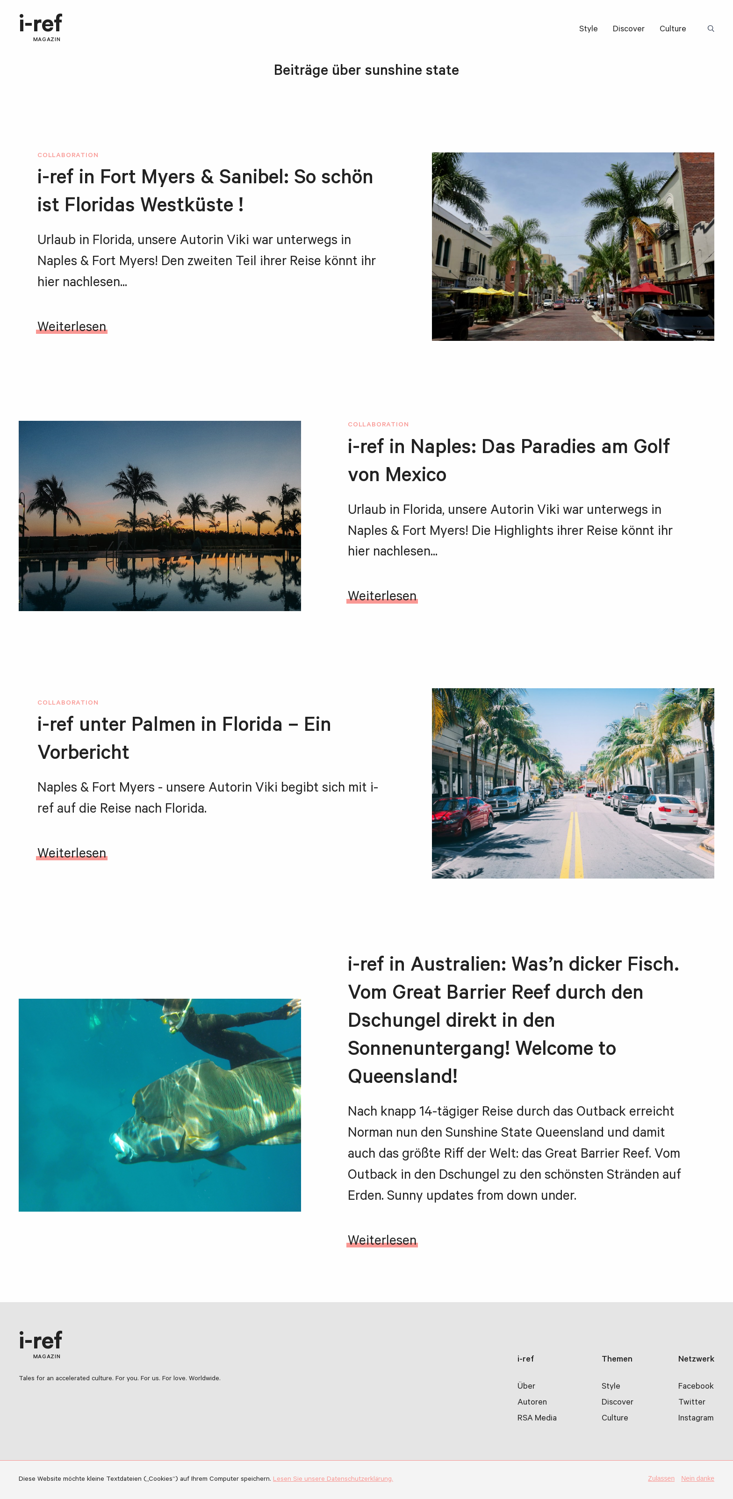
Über (526, 1387)
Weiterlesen (71, 328)
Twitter (691, 1403)
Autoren (532, 1403)
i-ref (41, 29)
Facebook (696, 1387)
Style (588, 30)
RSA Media (537, 1419)
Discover (629, 30)
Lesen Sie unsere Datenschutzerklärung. (333, 1480)
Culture (673, 30)
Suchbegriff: (712, 29)
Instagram (696, 1419)
